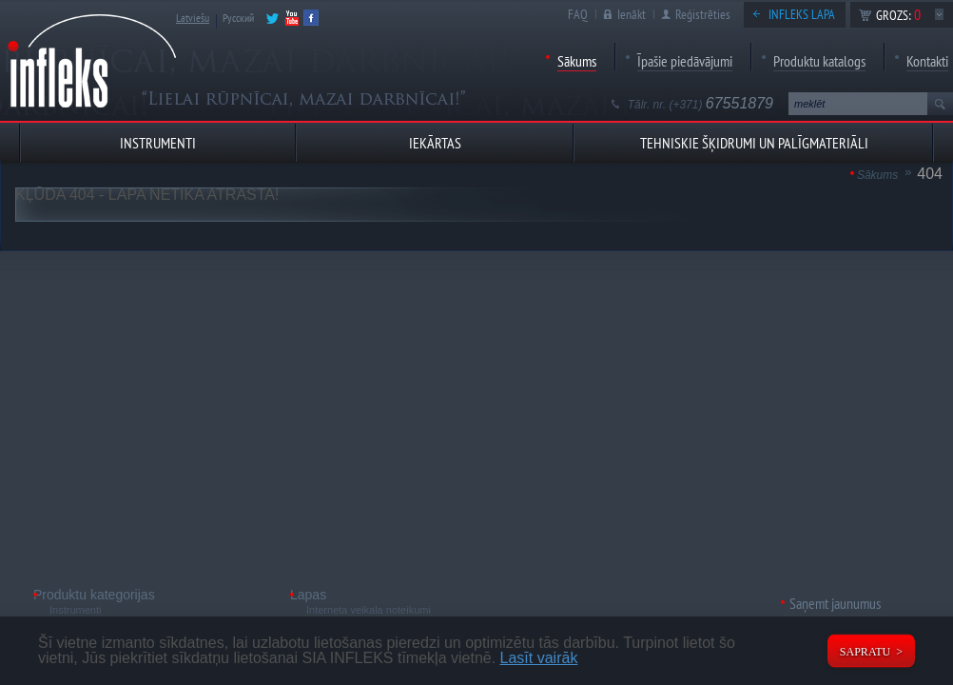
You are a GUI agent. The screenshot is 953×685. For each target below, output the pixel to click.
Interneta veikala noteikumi (368, 610)
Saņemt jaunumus (835, 603)
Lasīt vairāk (539, 658)
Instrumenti (75, 610)
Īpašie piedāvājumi (684, 60)
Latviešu (192, 17)
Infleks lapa (801, 14)
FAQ (578, 14)
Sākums (576, 60)
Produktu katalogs (819, 60)
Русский (238, 17)
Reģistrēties (702, 14)
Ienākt (631, 14)
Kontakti (927, 60)
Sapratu (865, 651)
